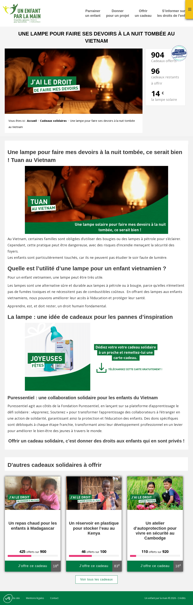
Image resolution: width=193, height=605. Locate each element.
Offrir (143, 13)
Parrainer (92, 13)
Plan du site (14, 598)
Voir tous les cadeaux (96, 579)
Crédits (181, 598)
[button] (7, 598)
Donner (117, 13)
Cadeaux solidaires (53, 121)
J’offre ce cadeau (39, 566)
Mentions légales (35, 598)
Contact (54, 598)
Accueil (32, 121)
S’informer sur (173, 13)
